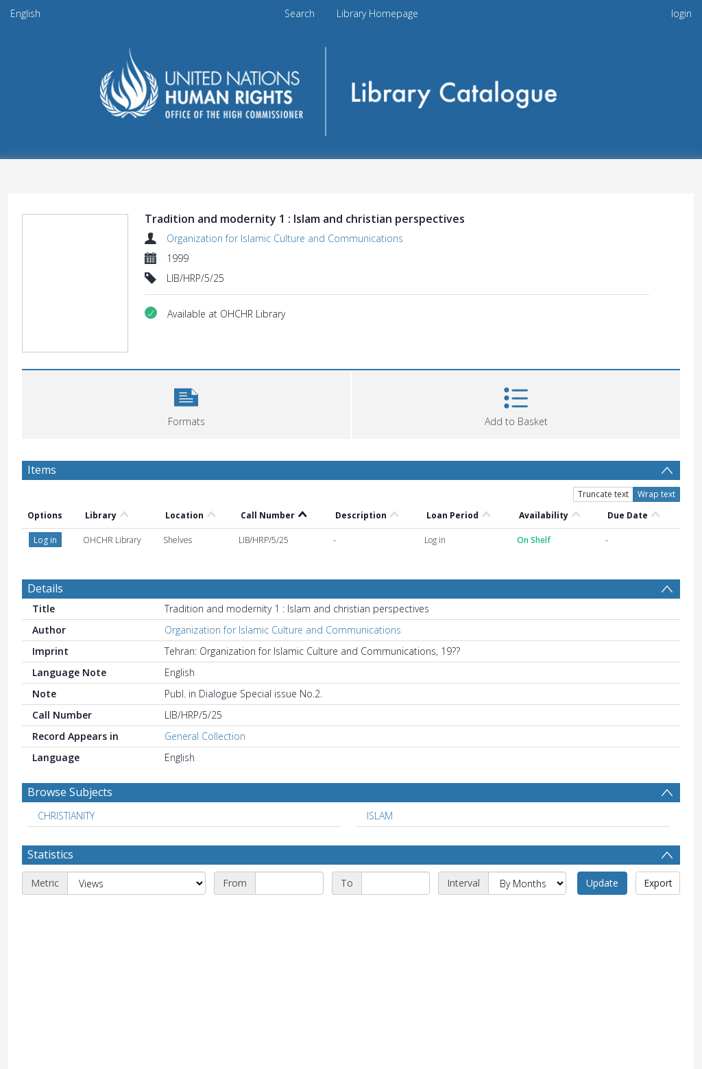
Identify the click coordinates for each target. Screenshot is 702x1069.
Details (45, 588)
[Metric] (136, 883)
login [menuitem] (681, 13)
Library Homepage (377, 13)
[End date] (395, 883)
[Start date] (289, 883)
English (25, 13)
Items (41, 469)
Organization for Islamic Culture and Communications (285, 238)
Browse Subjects (69, 792)
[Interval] (527, 883)
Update (602, 882)
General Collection (205, 736)
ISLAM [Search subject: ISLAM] (380, 815)
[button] (186, 402)
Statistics (50, 854)
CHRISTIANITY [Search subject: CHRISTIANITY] (66, 815)
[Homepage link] (351, 87)
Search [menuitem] (300, 13)
